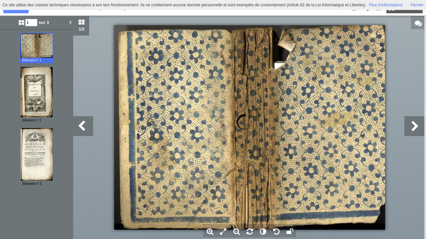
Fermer (417, 5)
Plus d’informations (386, 5)
